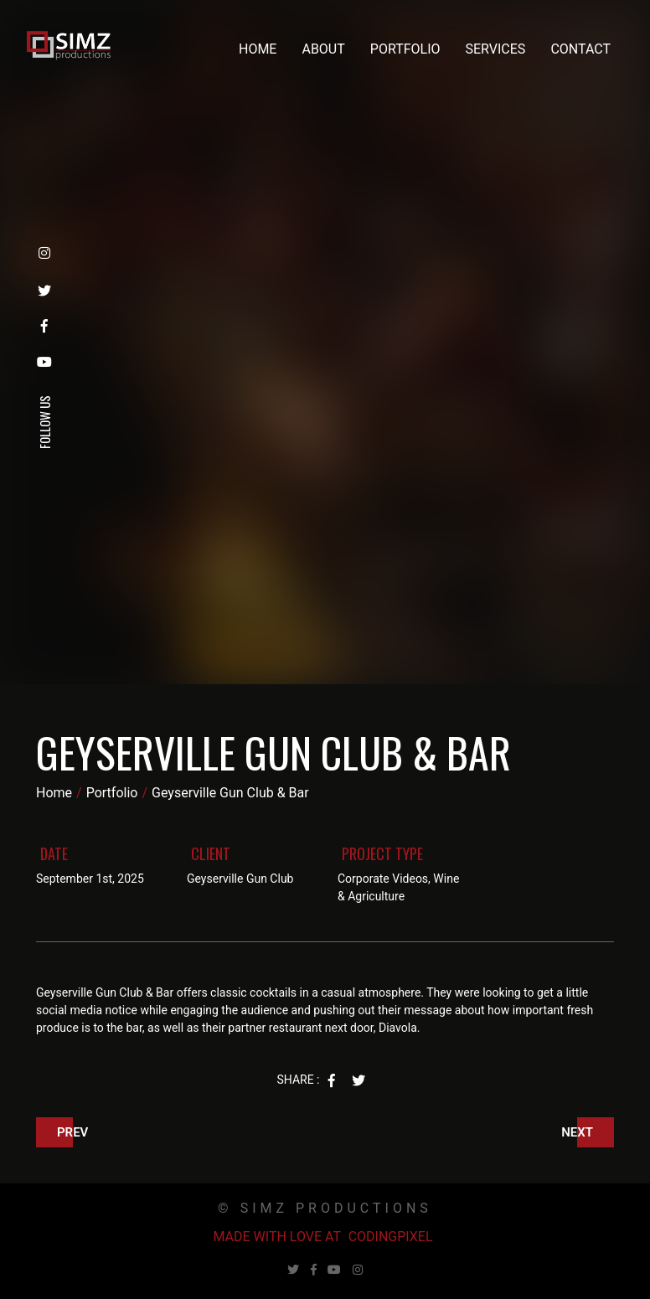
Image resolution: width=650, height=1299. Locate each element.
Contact (580, 49)
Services (496, 49)
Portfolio (405, 49)
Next (577, 1132)
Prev (72, 1132)
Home (257, 49)
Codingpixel (390, 1237)
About (323, 49)
